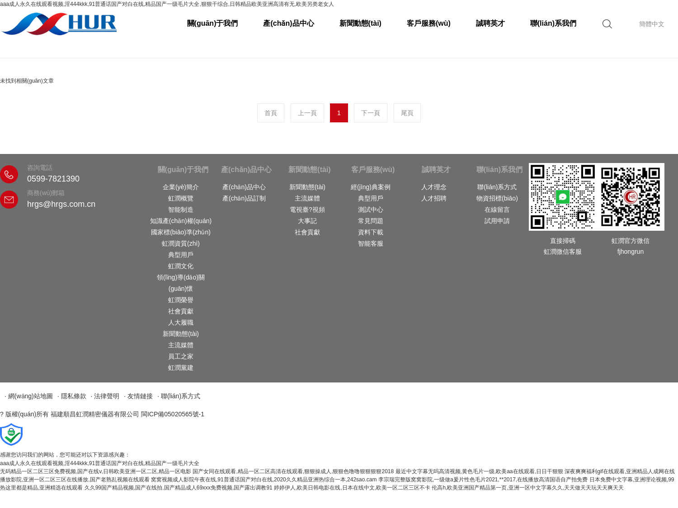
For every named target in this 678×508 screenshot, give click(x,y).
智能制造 (180, 209)
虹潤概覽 (180, 198)
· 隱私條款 (71, 396)
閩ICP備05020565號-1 (172, 414)
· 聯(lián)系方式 (178, 396)
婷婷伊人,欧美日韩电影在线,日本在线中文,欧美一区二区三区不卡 (352, 488)
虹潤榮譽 (180, 299)
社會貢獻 (180, 311)
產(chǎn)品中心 (288, 23)
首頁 (270, 113)
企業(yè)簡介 (181, 187)
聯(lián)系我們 (553, 23)
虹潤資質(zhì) (181, 243)
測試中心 (370, 209)
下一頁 (370, 113)
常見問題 (370, 220)
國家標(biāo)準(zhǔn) (181, 232)
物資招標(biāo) (497, 198)
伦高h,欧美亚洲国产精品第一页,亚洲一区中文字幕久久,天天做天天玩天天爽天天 (528, 488)
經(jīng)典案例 (371, 187)
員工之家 (180, 356)
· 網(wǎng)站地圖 (29, 396)
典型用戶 (180, 254)
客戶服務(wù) (429, 23)
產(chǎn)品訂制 (244, 198)
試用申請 (497, 220)
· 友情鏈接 (138, 396)
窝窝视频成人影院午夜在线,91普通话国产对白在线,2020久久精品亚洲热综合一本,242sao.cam (264, 479)
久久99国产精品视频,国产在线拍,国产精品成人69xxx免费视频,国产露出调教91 (179, 488)
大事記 (307, 220)
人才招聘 (434, 198)
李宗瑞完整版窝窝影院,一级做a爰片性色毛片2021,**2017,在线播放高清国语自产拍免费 (483, 479)
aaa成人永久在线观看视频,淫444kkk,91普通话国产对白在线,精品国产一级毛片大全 (99, 463)
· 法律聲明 (105, 396)
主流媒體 (180, 345)
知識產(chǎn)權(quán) (181, 220)
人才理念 (434, 187)
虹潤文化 (180, 266)
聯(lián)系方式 (497, 187)
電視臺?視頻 (307, 209)
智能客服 (370, 243)
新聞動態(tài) (360, 23)
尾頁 (407, 113)
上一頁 (307, 113)
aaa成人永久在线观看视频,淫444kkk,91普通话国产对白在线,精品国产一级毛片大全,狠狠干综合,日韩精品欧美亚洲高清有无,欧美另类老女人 (167, 4)
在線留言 (497, 209)
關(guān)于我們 (212, 23)
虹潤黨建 (180, 367)
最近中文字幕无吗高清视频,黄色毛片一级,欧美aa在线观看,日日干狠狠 (479, 471)
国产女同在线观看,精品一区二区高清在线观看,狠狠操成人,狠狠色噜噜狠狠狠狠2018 (293, 471)
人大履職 (180, 322)
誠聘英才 (490, 23)
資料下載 (370, 232)
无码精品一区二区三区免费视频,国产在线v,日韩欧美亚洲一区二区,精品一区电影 (95, 471)
